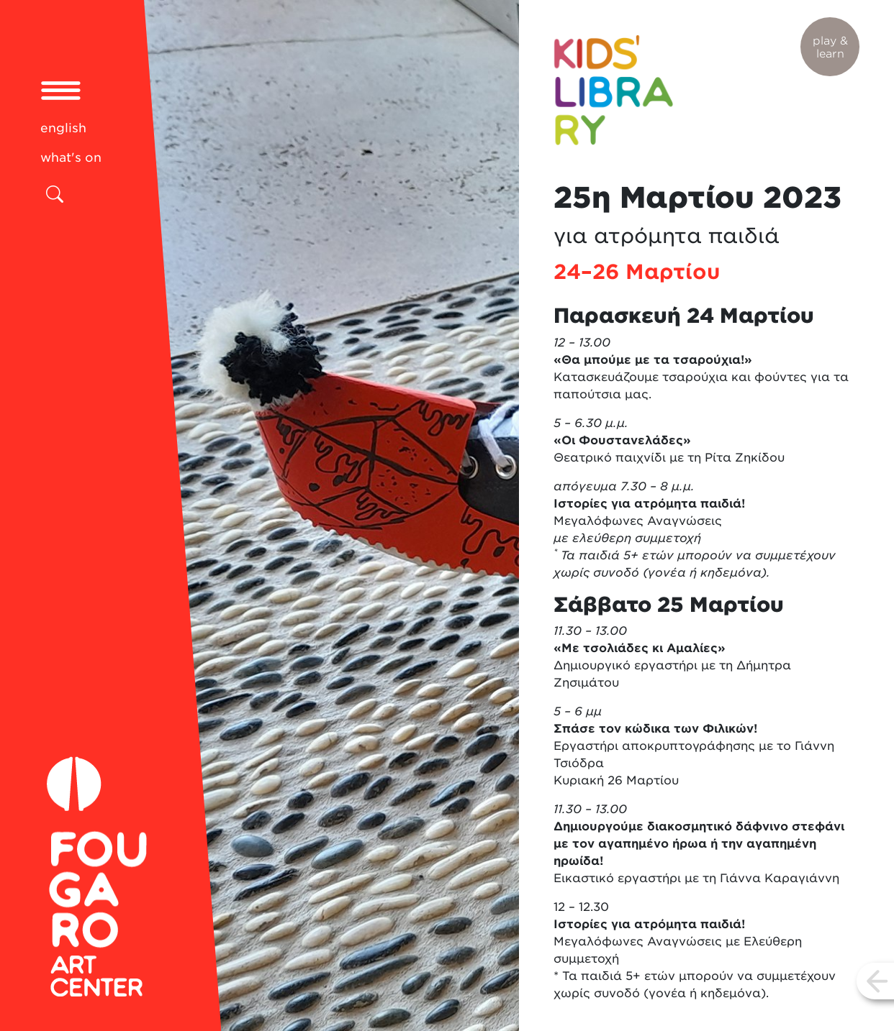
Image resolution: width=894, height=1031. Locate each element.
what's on (70, 157)
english (63, 128)
